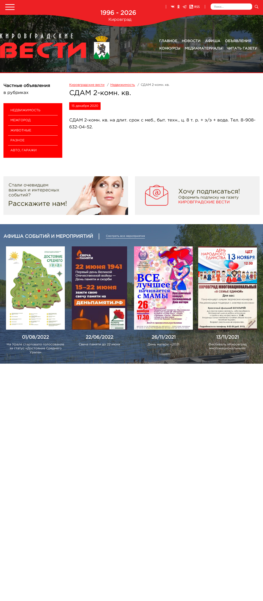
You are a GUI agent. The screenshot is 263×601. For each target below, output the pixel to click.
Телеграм (184, 7)
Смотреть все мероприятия (125, 236)
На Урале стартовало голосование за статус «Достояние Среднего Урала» (35, 348)
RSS (194, 7)
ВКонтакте (172, 7)
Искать (256, 6)
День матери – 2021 (163, 344)
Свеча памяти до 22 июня (99, 344)
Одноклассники (178, 7)
